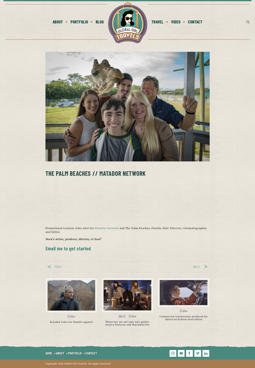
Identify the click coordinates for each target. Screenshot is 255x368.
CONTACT (91, 353)
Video (175, 21)
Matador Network (107, 228)
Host (122, 316)
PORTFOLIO (75, 353)
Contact (195, 21)
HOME (49, 353)
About (58, 21)
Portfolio (79, 21)
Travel (157, 21)
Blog (100, 21)
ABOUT (60, 353)
